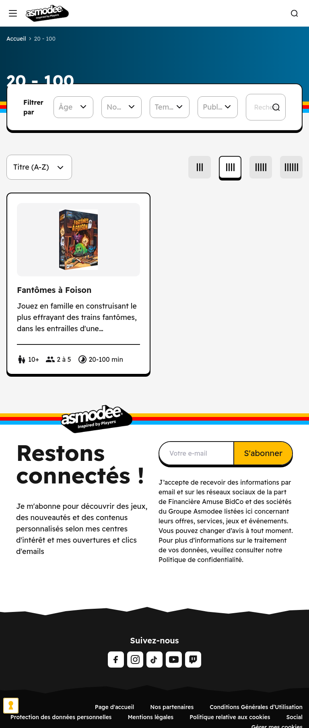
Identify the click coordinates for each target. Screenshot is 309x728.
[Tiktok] (154, 659)
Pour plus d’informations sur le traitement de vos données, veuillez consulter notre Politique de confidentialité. (222, 550)
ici (248, 511)
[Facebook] (116, 659)
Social (294, 717)
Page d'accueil (114, 707)
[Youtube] (174, 659)
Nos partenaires (172, 707)
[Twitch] (193, 659)
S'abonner (263, 453)
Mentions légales (150, 717)
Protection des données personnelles (61, 717)
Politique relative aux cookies (230, 717)
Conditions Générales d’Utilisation (256, 707)
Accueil (16, 38)
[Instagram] (135, 659)
